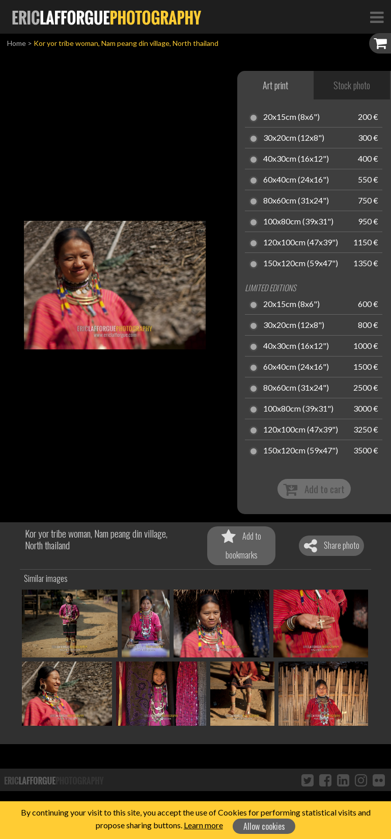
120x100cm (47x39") (300, 243)
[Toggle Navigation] (376, 17)
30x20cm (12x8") (293, 138)
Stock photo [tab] (351, 85)
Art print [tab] (275, 85)
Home (16, 43)
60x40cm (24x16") (296, 180)
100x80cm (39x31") (298, 222)
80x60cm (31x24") (296, 201)
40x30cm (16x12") (296, 159)
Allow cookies (264, 826)
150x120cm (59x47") (300, 264)
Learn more (203, 825)
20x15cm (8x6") (291, 117)
